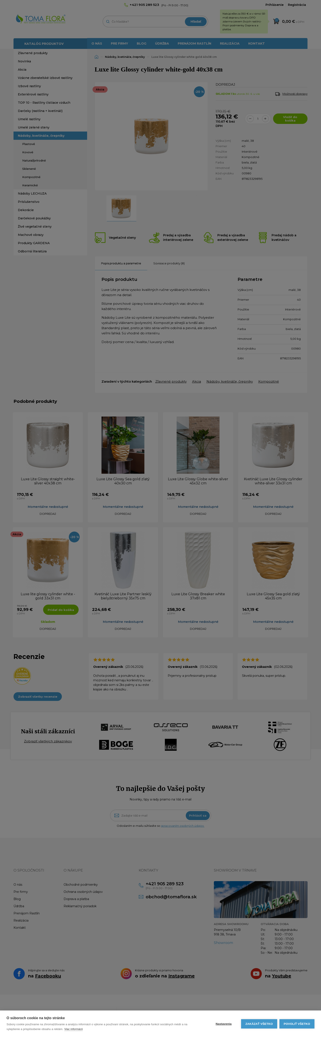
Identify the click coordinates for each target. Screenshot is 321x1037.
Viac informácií (73, 1029)
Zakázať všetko (259, 1023)
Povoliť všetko (297, 1023)
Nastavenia (223, 1023)
